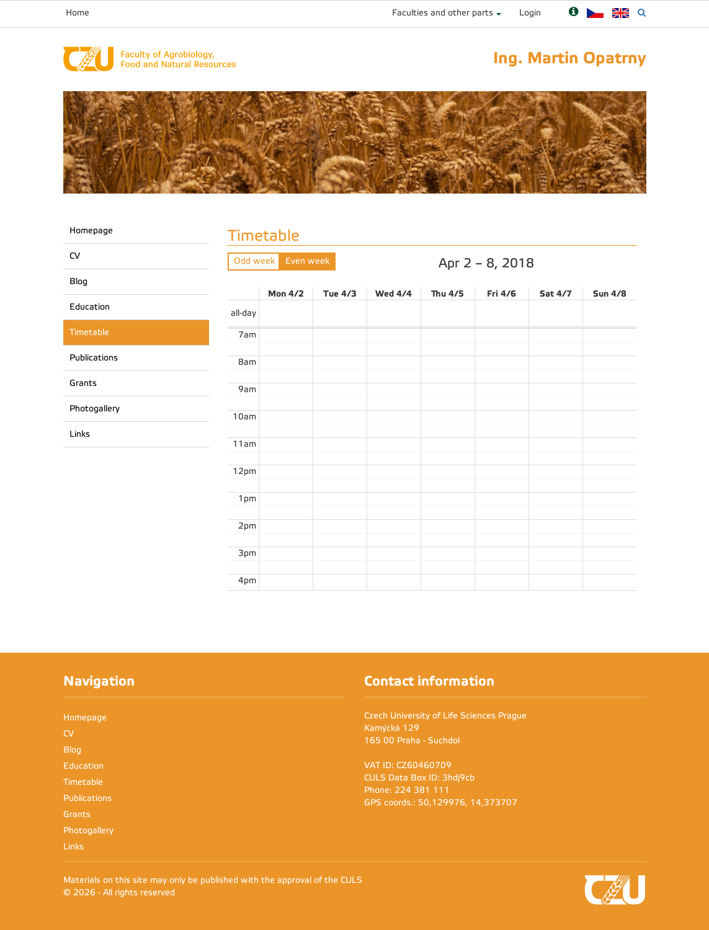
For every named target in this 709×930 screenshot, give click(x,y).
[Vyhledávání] (642, 12)
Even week (307, 261)
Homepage (91, 230)
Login (530, 12)
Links (79, 434)
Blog (78, 281)
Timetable (89, 332)
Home (77, 12)
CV (74, 256)
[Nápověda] (573, 12)
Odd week (254, 261)
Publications (93, 357)
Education (89, 306)
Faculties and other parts (442, 12)
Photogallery (94, 408)
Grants (83, 383)
